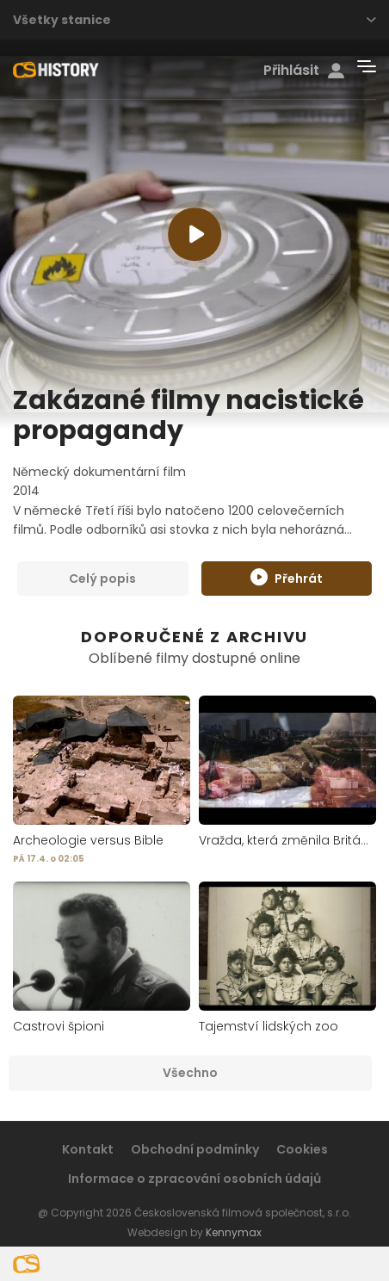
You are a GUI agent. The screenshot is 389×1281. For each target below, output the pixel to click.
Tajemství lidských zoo (268, 1026)
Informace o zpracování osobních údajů (194, 1178)
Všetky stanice (194, 19)
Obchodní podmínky (195, 1149)
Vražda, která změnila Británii (286, 840)
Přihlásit (303, 70)
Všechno (190, 1072)
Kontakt (88, 1149)
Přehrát (286, 577)
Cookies (302, 1149)
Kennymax (234, 1232)
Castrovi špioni (58, 1026)
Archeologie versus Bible (88, 840)
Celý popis (102, 578)
